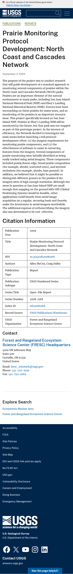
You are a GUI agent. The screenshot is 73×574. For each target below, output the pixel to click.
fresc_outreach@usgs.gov (27, 366)
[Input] (43, 13)
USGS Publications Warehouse (48, 312)
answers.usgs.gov (12, 563)
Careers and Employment (17, 488)
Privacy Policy (10, 448)
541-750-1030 (20, 370)
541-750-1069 (17, 374)
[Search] (58, 13)
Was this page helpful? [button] (45, 570)
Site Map (7, 454)
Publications (11, 23)
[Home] (11, 16)
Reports (30, 23)
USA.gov (7, 474)
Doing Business (11, 494)
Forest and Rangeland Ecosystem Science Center (32, 414)
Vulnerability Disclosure (16, 481)
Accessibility (9, 428)
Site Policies (9, 441)
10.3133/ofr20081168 (42, 256)
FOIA (5, 434)
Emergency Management (17, 501)
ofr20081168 (37, 305)
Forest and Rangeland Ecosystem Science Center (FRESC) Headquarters (36, 342)
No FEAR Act (10, 468)
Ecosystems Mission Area (18, 408)
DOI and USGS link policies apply (21, 461)
